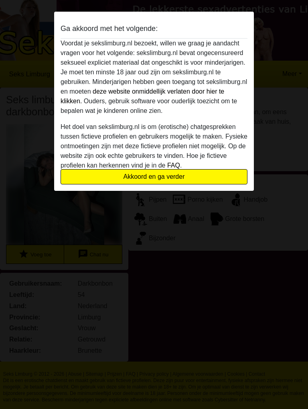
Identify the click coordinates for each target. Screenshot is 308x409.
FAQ (173, 165)
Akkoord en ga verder (154, 176)
